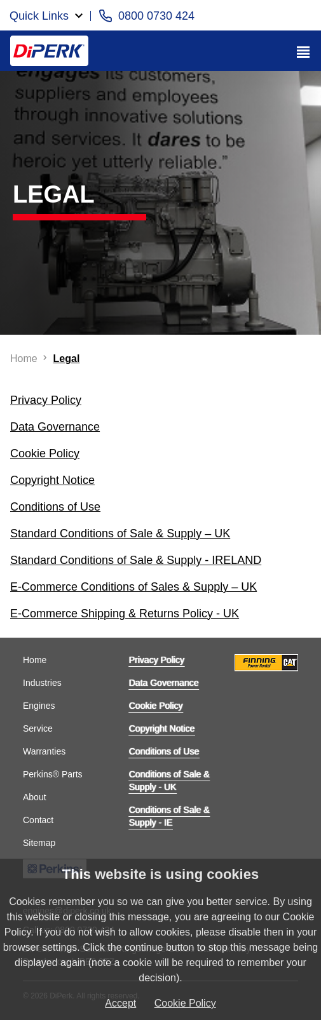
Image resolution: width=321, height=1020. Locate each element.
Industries (42, 683)
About (34, 797)
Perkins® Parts (53, 774)
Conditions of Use (164, 751)
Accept (120, 1003)
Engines (39, 706)
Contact (38, 820)
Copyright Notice (162, 728)
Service (38, 728)
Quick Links (39, 16)
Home (34, 660)
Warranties (44, 751)
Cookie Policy (156, 706)
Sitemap (39, 843)
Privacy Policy (156, 660)
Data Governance (164, 683)
